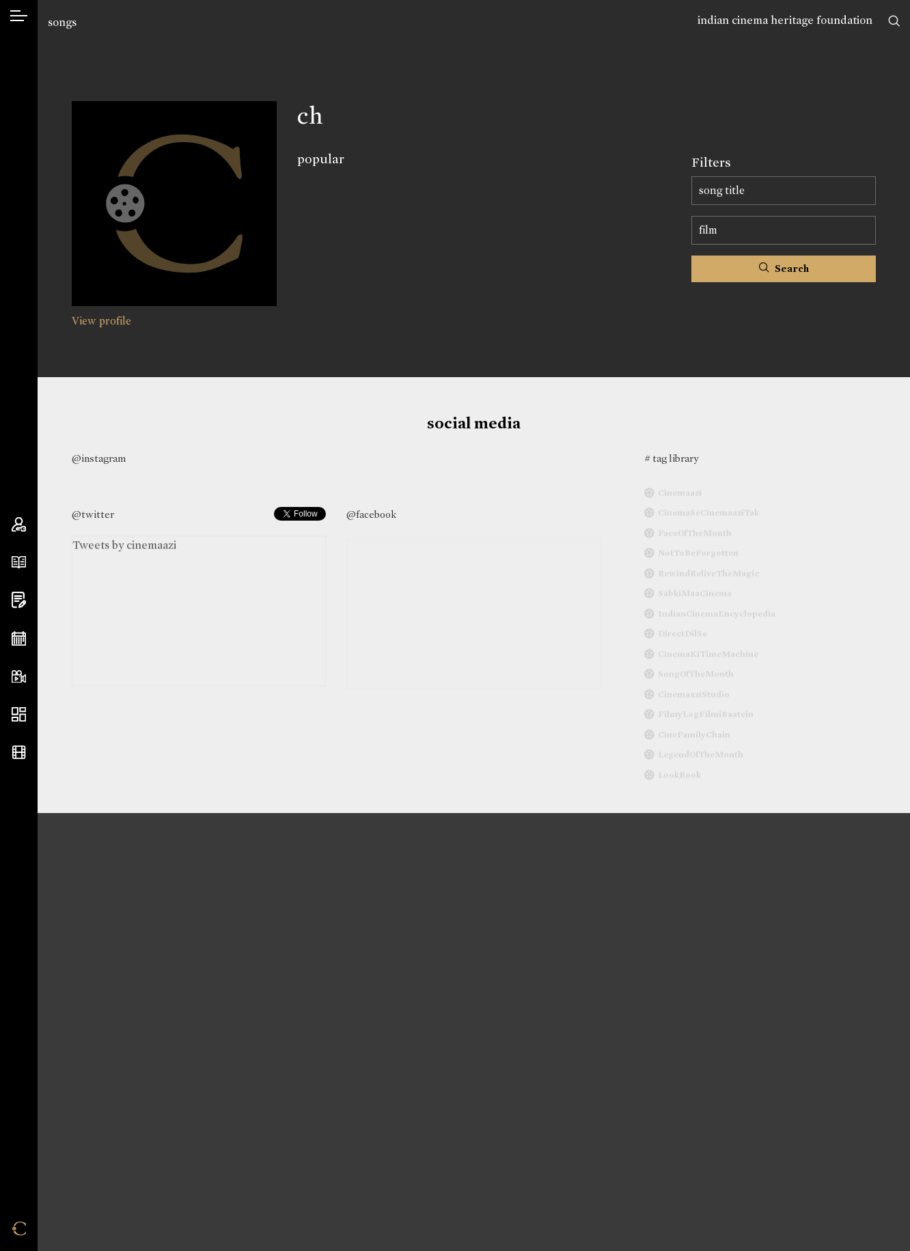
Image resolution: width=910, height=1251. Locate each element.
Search (784, 268)
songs (62, 22)
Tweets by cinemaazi (124, 549)
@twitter (93, 514)
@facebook (371, 514)
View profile (101, 320)
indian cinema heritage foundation (785, 20)
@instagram (99, 458)
